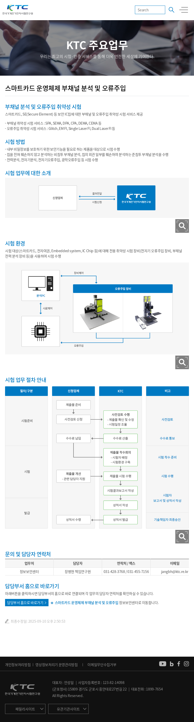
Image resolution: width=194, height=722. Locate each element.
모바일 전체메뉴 (183, 10)
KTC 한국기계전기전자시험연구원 (18, 9)
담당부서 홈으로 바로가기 (25, 602)
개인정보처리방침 (18, 664)
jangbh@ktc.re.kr (174, 571)
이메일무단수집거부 (101, 664)
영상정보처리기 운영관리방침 (56, 664)
